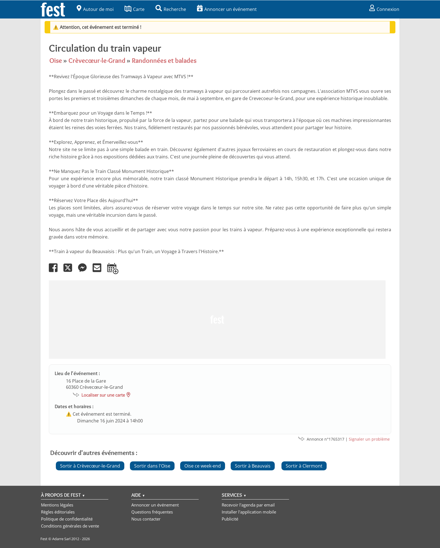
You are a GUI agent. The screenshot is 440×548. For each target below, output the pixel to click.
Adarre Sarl (61, 538)
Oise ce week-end (202, 466)
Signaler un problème (369, 439)
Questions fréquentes (152, 512)
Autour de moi (95, 9)
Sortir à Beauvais (253, 466)
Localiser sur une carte (103, 395)
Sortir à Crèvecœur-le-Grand (90, 466)
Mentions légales (57, 505)
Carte (135, 9)
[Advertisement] (217, 319)
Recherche (170, 9)
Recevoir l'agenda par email (248, 505)
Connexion (384, 9)
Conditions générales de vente (70, 526)
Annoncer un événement (227, 9)
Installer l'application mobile (249, 512)
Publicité (230, 519)
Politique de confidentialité (67, 519)
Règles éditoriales (58, 512)
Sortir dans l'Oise (152, 466)
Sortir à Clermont (304, 466)
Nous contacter (146, 519)
